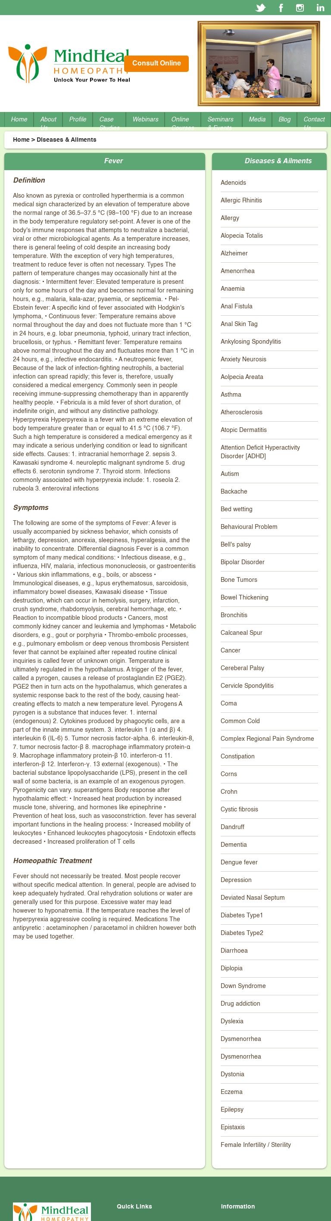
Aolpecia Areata (242, 377)
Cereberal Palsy (242, 668)
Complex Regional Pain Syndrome (267, 739)
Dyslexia (232, 1022)
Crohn (229, 792)
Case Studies (109, 124)
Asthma (231, 395)
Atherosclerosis (241, 413)
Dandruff (232, 827)
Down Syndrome (243, 986)
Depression (236, 880)
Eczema (232, 1092)
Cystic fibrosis (239, 810)
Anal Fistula (237, 307)
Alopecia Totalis (242, 236)
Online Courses (182, 124)
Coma (229, 704)
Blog (284, 120)
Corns (229, 774)
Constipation (238, 757)
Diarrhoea (234, 951)
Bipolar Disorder (243, 562)
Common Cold (240, 721)
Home (19, 120)
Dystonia (232, 1075)
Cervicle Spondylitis (247, 686)
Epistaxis (233, 1128)
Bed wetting (237, 509)
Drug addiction (240, 1004)
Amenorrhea (238, 271)
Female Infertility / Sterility (256, 1145)
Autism (230, 474)
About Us (48, 124)
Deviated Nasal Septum (253, 898)
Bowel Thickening (245, 598)
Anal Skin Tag (239, 324)
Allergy (230, 218)
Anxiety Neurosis (243, 360)
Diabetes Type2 (242, 933)
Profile (77, 120)
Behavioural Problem (249, 527)
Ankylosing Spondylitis (251, 342)
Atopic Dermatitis (244, 430)
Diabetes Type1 (242, 916)
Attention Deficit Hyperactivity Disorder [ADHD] (260, 452)
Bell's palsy (236, 545)
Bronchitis (234, 615)
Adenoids (233, 183)
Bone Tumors (239, 580)
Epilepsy (232, 1110)
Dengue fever (239, 863)
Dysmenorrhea (241, 1039)
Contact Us (314, 124)
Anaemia (233, 289)
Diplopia (232, 969)
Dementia (234, 845)
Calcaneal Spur (241, 633)
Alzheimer (234, 254)
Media (257, 120)
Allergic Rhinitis (241, 201)
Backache (234, 492)
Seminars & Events (220, 124)
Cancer (230, 651)
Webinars (145, 120)
